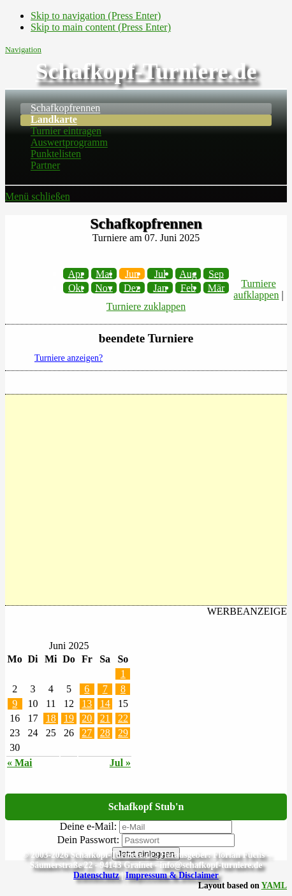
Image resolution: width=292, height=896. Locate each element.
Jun (132, 273)
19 (69, 718)
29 (123, 732)
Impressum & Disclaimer (172, 875)
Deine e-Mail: (88, 826)
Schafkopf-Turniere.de (145, 71)
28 (105, 732)
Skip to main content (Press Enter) (101, 27)
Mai (104, 273)
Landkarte (54, 120)
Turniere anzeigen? (68, 358)
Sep (216, 273)
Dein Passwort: (88, 839)
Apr (76, 273)
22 (123, 718)
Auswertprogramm (69, 142)
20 (87, 718)
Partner (45, 165)
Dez (132, 287)
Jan (159, 287)
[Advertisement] (146, 500)
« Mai (20, 762)
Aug (188, 273)
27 (87, 732)
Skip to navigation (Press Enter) (96, 15)
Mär (216, 287)
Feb (188, 287)
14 (105, 703)
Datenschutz (96, 875)
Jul (160, 273)
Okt (76, 287)
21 (105, 718)
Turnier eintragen (66, 131)
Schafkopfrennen (65, 108)
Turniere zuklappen (146, 306)
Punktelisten (56, 154)
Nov (104, 287)
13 (87, 703)
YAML (274, 885)
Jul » (120, 762)
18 (51, 718)
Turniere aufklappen (256, 289)
